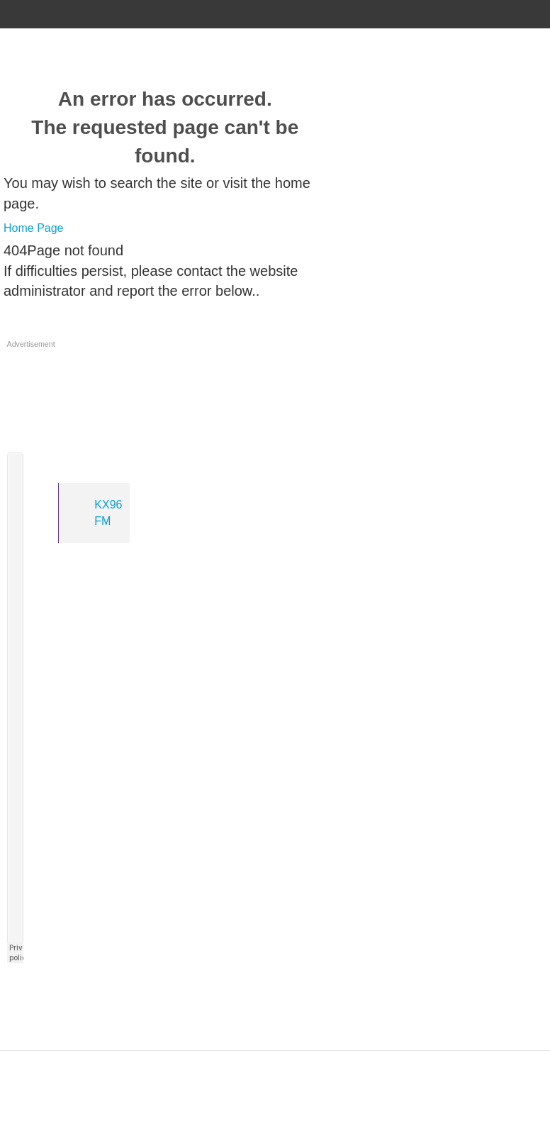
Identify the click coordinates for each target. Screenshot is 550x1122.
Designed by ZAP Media (275, 1058)
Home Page (34, 228)
